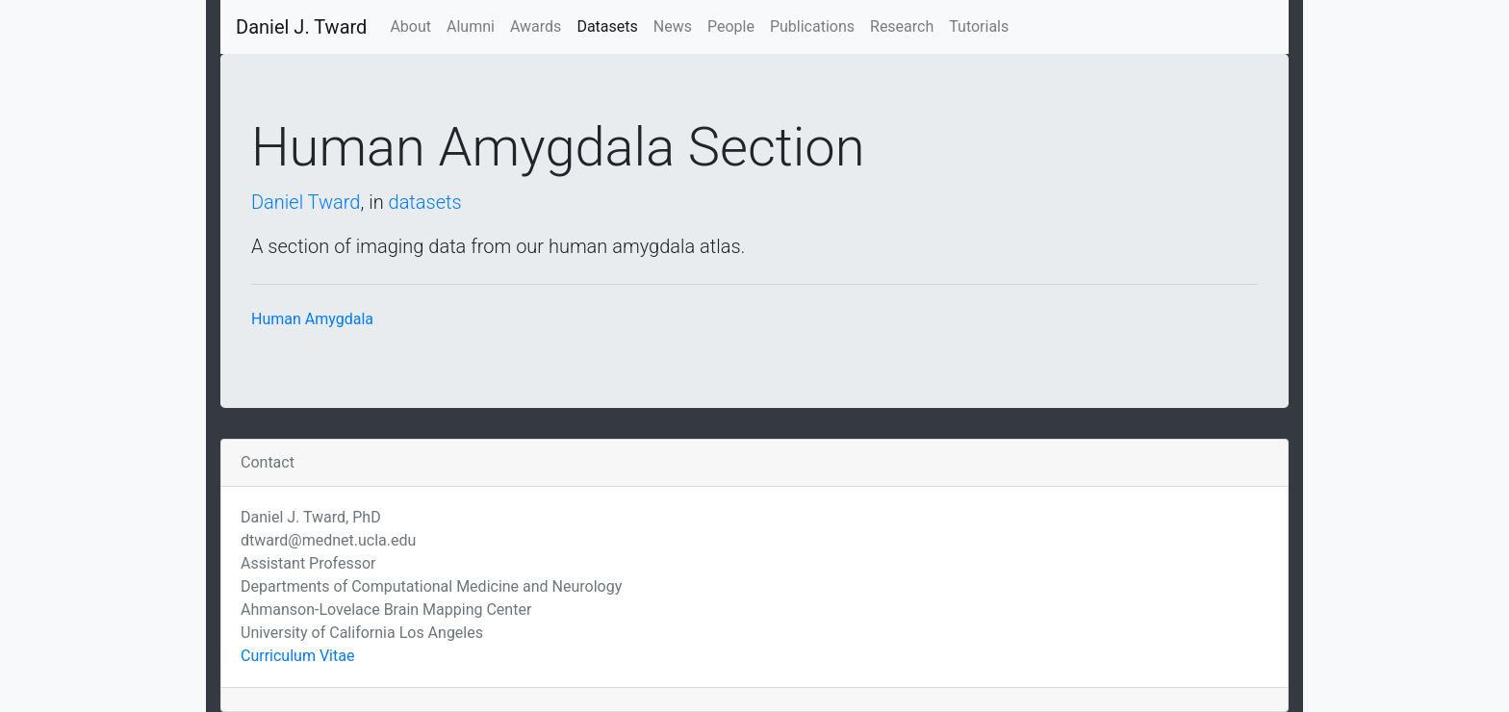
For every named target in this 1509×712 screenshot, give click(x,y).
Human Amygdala (312, 319)
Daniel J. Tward (301, 26)
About (410, 26)
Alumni (471, 26)
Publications (812, 26)
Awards (535, 26)
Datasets (606, 26)
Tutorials (979, 26)
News (672, 26)
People (730, 26)
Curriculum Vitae (297, 656)
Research (902, 26)
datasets (425, 202)
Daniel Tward (305, 202)
